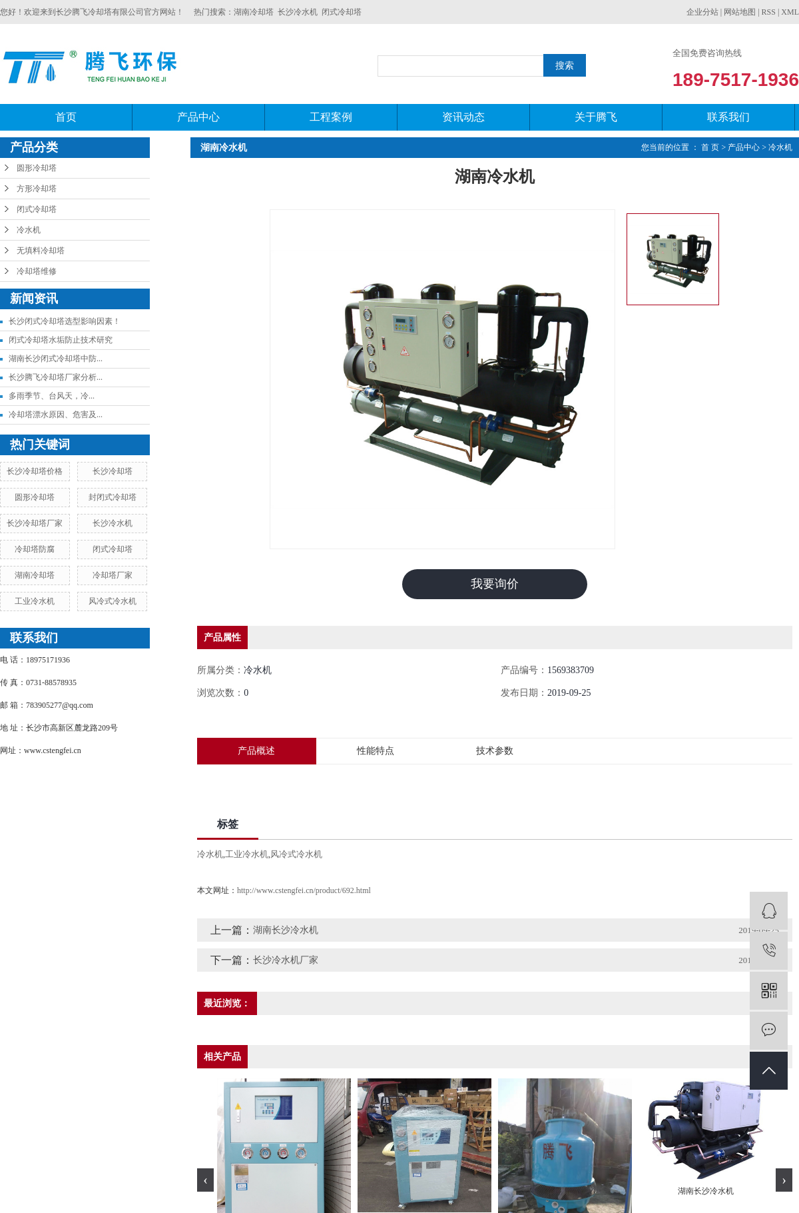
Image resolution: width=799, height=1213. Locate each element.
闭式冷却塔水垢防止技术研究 (61, 340)
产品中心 (198, 117)
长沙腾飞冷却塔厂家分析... (56, 377)
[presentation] (205, 1180)
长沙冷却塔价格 (35, 471)
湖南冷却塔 (254, 12)
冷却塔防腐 (35, 549)
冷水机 (29, 230)
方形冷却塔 (37, 188)
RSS (769, 12)
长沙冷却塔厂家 (35, 523)
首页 (66, 117)
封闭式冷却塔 (112, 497)
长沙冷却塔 (113, 471)
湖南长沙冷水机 (285, 930)
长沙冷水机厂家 (285, 960)
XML (790, 12)
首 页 (710, 147)
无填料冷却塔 (41, 250)
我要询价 (495, 584)
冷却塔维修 (37, 271)
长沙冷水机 (298, 12)
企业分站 (702, 12)
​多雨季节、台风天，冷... (52, 396)
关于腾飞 (596, 117)
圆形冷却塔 (37, 168)
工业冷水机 (35, 601)
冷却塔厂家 (113, 575)
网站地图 (740, 12)
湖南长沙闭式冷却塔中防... (56, 358)
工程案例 (331, 117)
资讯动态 (463, 117)
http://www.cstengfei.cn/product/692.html (304, 890)
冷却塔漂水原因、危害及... (56, 414)
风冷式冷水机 (112, 601)
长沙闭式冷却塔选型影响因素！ (65, 321)
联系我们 (728, 117)
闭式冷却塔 (342, 12)
